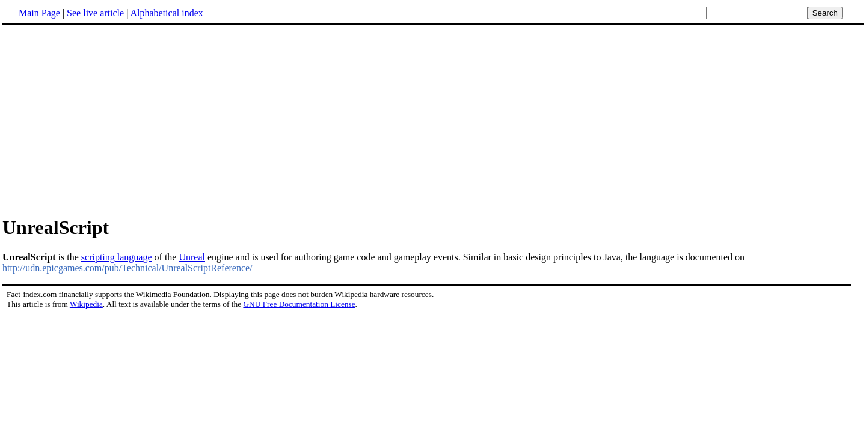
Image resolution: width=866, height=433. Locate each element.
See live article (95, 13)
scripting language (116, 257)
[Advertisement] (433, 119)
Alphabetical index (166, 13)
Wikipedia (86, 304)
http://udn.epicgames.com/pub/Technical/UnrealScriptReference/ (127, 268)
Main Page (39, 13)
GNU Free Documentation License (299, 304)
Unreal (192, 257)
